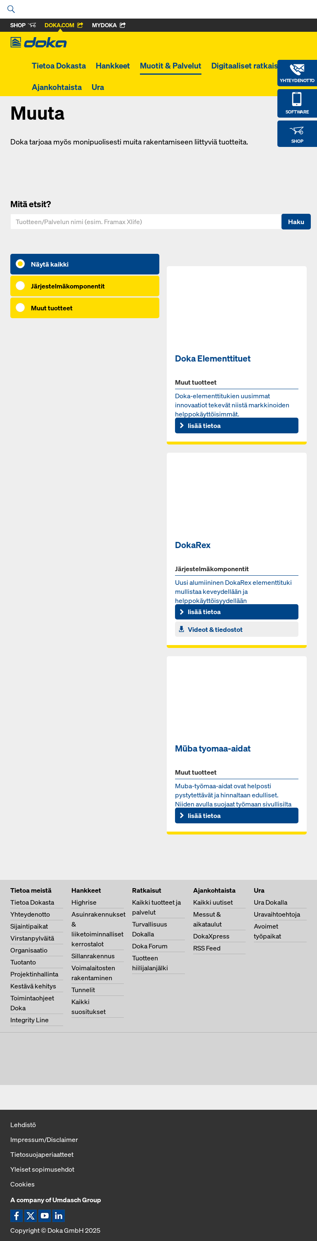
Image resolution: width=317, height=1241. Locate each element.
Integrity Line (29, 1019)
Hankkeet (113, 65)
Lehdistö (23, 1124)
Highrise (84, 902)
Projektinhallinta (34, 974)
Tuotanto (23, 962)
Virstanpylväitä (32, 938)
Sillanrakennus (93, 955)
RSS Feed (206, 948)
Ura (98, 87)
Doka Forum (150, 945)
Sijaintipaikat (29, 926)
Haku (296, 221)
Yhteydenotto (30, 914)
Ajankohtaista (57, 87)
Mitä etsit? (30, 204)
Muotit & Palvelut (170, 65)
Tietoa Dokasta (59, 65)
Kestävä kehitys (33, 985)
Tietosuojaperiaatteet (41, 1154)
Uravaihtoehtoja (277, 914)
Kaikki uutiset (213, 902)
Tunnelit (83, 989)
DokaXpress (211, 936)
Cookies (22, 1184)
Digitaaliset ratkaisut (248, 65)
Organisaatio (28, 950)
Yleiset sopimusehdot (42, 1169)
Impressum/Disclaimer (44, 1139)
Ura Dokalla (270, 902)
